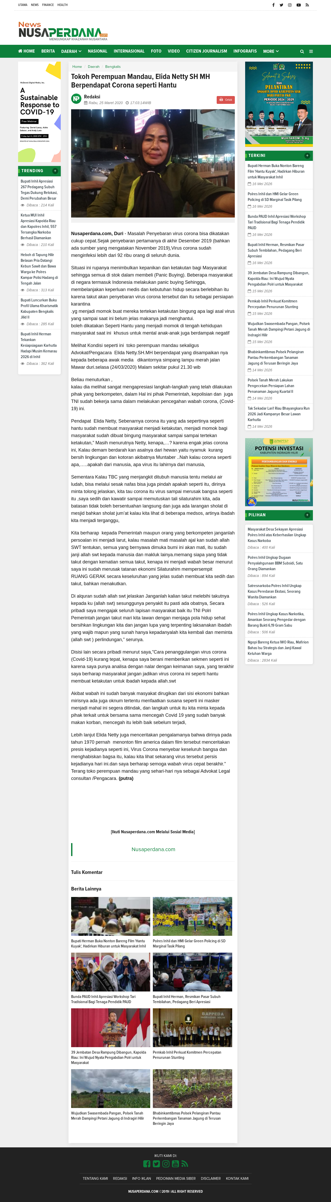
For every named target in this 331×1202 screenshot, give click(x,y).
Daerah (94, 67)
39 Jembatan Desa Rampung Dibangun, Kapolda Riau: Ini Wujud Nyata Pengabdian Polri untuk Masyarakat (108, 1057)
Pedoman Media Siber (176, 1179)
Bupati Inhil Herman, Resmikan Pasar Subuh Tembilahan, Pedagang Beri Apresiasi (276, 250)
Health (62, 5)
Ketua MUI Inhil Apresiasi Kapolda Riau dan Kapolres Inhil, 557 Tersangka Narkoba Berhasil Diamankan (38, 226)
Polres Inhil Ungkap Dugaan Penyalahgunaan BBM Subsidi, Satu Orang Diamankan (275, 563)
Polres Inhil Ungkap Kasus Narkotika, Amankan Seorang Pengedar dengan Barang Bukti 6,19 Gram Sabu (277, 619)
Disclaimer (211, 1179)
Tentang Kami (95, 1179)
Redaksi (120, 1179)
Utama (22, 5)
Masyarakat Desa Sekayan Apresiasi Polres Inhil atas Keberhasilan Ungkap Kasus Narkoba (277, 535)
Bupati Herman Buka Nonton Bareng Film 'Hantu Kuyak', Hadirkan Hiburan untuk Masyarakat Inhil (276, 171)
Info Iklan (141, 1179)
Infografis (245, 51)
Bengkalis (113, 67)
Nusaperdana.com (153, 849)
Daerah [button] (69, 51)
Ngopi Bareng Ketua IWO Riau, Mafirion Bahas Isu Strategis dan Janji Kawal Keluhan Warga (278, 648)
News (35, 5)
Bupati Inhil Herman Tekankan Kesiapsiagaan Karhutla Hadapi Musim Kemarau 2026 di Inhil (39, 345)
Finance (48, 5)
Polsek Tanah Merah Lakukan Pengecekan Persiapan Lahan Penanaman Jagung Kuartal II (271, 386)
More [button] (268, 51)
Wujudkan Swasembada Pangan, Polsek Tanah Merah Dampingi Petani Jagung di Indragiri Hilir (279, 329)
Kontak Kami (237, 1179)
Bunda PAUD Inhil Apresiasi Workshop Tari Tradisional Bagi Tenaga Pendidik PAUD (277, 222)
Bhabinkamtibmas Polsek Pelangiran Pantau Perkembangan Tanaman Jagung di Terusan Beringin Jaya (187, 1118)
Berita (48, 51)
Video (174, 51)
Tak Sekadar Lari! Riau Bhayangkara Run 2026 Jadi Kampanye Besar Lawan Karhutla (279, 414)
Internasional (129, 51)
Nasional (97, 51)
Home (26, 51)
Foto (156, 51)
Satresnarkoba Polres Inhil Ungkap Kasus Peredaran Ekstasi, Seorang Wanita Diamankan (275, 591)
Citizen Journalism (206, 51)
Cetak (226, 100)
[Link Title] (146, 1164)
